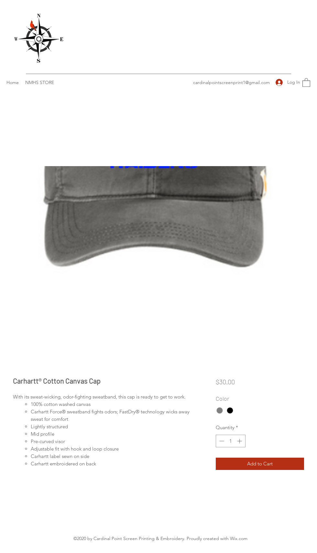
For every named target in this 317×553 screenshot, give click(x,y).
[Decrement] (221, 441)
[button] (306, 82)
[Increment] (240, 441)
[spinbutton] (230, 441)
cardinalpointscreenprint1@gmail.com (231, 82)
